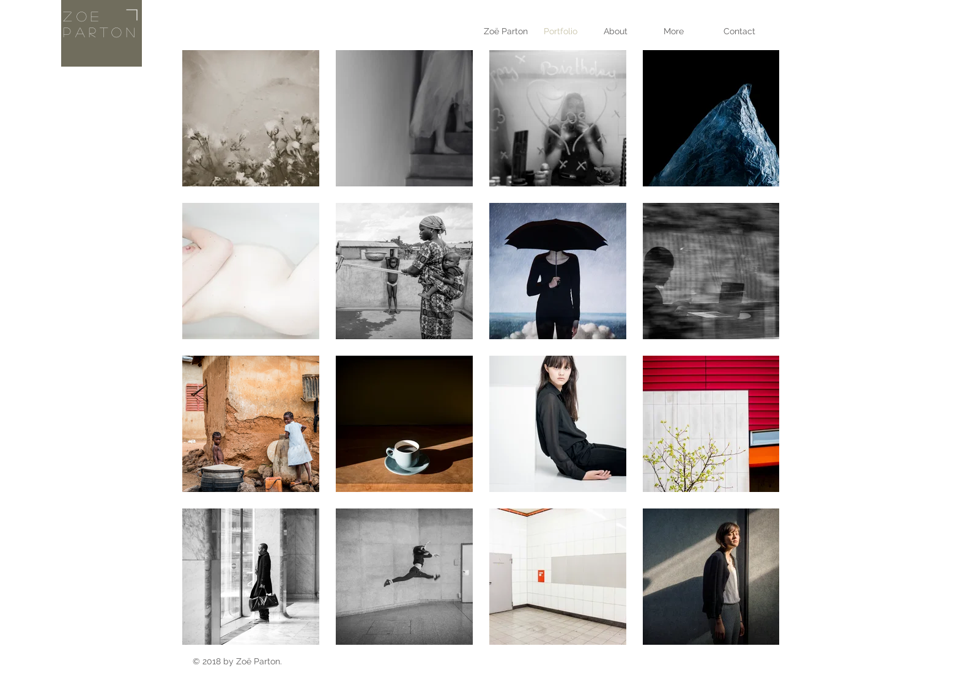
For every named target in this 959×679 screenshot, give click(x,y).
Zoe (83, 16)
